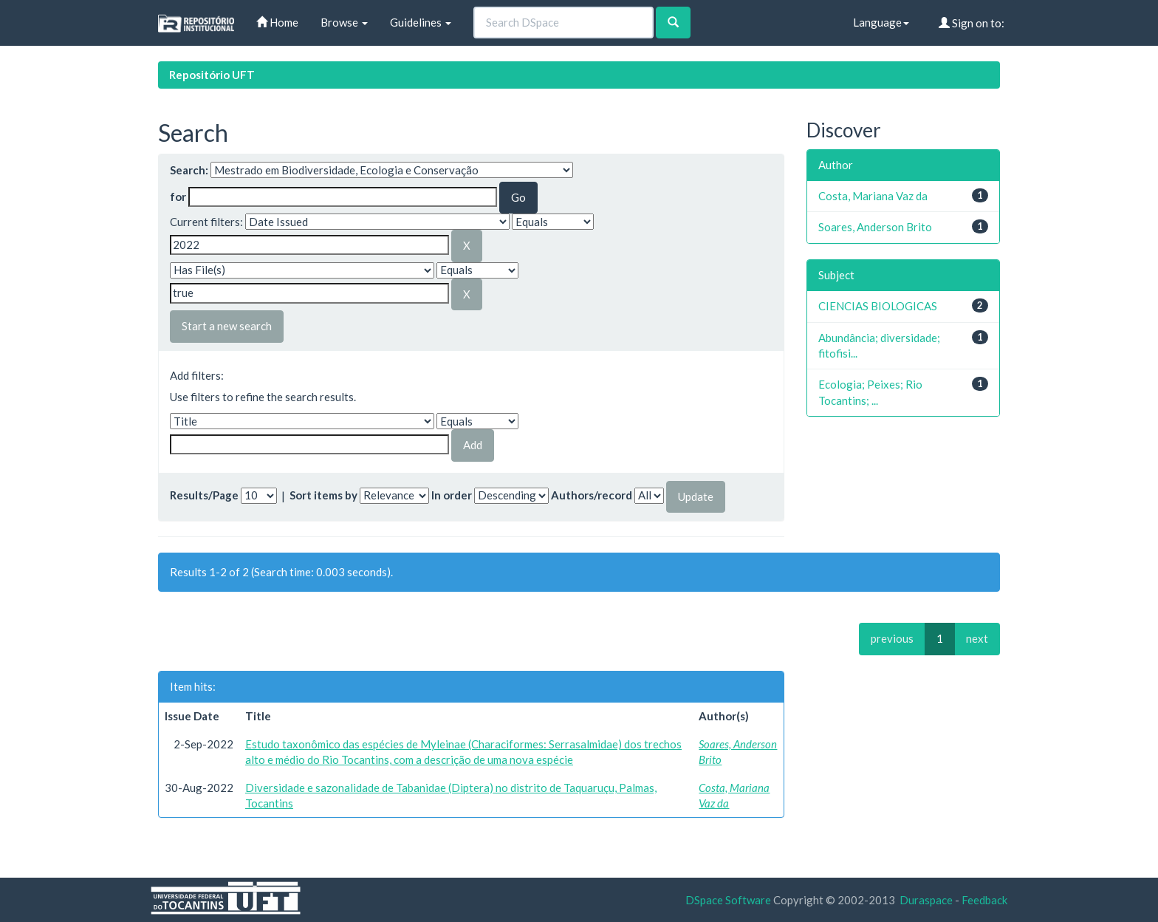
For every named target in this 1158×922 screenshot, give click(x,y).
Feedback (984, 899)
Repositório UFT (212, 74)
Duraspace (926, 899)
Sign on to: (971, 23)
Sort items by (323, 495)
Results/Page (204, 495)
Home (277, 22)
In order (451, 495)
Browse (344, 22)
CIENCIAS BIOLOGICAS (877, 306)
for (178, 196)
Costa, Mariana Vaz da (873, 195)
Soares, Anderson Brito (875, 226)
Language (881, 22)
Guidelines (420, 22)
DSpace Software (728, 899)
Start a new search (227, 325)
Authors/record (591, 495)
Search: (189, 170)
